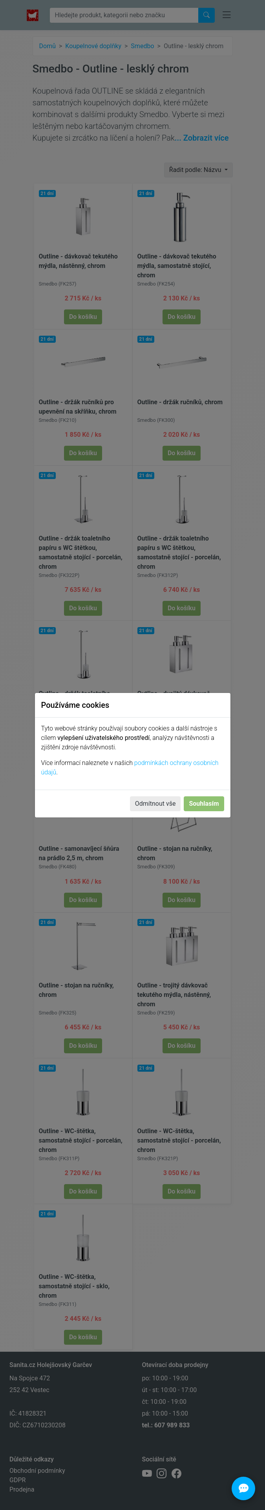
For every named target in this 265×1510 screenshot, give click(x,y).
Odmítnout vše (155, 803)
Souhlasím (204, 803)
